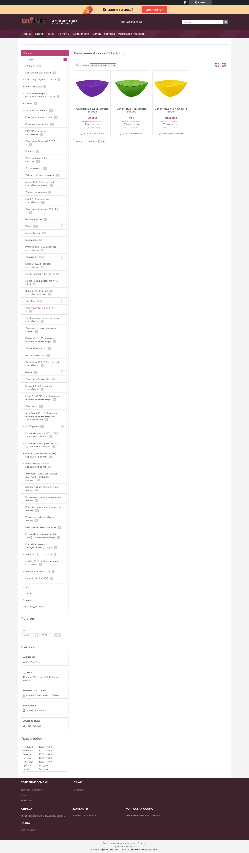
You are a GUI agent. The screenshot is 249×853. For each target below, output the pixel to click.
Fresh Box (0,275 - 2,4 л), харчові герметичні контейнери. (42, 397)
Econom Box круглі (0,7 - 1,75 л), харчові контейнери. (42, 435)
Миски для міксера (35, 355)
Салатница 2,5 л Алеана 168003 (92, 110)
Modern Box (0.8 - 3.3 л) (37, 571)
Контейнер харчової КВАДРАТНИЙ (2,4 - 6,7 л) (39, 546)
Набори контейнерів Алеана (40, 527)
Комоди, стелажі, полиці (38, 117)
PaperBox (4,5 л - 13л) (36, 578)
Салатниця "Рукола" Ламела (40, 79)
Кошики (29, 151)
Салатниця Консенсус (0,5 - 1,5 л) (41, 211)
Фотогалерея (81, 33)
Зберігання (31, 257)
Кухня (28, 226)
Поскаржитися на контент (117, 849)
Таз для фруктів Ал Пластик (36, 160)
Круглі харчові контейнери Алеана (39, 519)
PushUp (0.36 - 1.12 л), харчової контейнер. (42, 563)
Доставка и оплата (31, 789)
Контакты (63, 33)
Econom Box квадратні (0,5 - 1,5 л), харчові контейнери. (42, 445)
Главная (27, 33)
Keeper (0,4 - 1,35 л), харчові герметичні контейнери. (40, 340)
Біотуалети (31, 240)
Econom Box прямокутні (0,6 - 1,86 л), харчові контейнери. (41, 536)
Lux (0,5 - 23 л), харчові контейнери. (37, 200)
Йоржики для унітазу (36, 124)
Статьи (27, 600)
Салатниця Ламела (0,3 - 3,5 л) (40, 143)
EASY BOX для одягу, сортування (36, 132)
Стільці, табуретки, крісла (39, 175)
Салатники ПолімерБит (38, 379)
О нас (51, 33)
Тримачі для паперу (36, 192)
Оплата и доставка (103, 33)
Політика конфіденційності (146, 849)
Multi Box (30, 65)
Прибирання (32, 426)
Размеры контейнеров (131, 33)
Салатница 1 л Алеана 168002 (131, 110)
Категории (28, 59)
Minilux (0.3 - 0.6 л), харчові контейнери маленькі (39, 183)
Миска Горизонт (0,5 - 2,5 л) (40, 274)
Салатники (31, 406)
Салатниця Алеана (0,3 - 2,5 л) (40, 309)
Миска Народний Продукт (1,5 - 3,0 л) (42, 282)
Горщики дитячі (34, 219)
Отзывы (27, 593)
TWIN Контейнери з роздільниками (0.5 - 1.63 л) (40, 95)
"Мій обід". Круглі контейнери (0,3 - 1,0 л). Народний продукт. (41, 476)
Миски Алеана (32, 233)
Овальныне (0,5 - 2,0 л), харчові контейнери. (42, 363)
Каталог (40, 33)
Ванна (28, 372)
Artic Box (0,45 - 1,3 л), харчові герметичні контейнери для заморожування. (41, 416)
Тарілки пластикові (35, 348)
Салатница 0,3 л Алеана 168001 (171, 110)
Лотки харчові (33, 168)
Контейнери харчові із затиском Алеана (43, 508)
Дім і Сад (30, 301)
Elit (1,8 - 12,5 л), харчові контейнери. (38, 265)
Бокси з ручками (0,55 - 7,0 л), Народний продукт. (41, 455)
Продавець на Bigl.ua (124, 846)
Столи (28, 103)
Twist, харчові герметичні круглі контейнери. (42, 319)
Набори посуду (33, 86)
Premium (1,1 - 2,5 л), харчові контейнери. (40, 248)
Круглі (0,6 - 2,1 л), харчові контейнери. (39, 387)
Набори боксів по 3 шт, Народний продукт (38, 465)
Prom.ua (142, 843)
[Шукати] (225, 22)
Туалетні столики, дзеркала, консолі (40, 329)
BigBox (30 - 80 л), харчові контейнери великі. (39, 292)
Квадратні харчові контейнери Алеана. (42, 488)
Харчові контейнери (36, 110)
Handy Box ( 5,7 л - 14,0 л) (38, 554)
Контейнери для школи (38, 72)
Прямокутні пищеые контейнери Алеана (43, 498)
